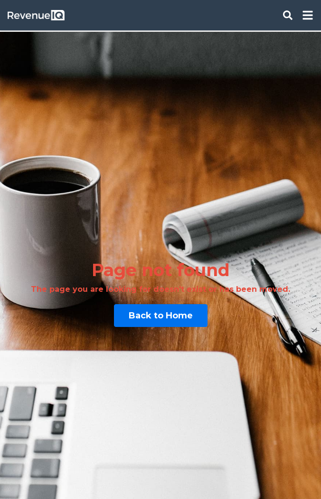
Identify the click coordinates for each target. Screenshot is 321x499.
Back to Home (161, 315)
